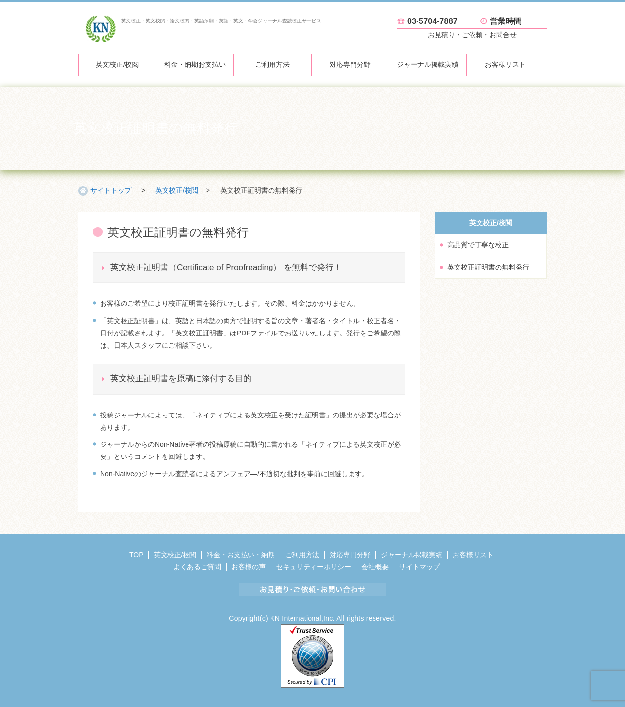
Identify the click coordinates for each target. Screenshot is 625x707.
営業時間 (505, 21)
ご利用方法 (272, 64)
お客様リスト (505, 64)
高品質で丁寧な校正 (478, 245)
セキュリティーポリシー (313, 567)
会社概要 (375, 567)
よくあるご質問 (197, 567)
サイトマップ (419, 567)
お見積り (472, 35)
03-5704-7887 (432, 21)
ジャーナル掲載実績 (427, 64)
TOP (136, 555)
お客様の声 (248, 567)
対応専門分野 (350, 64)
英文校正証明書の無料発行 (488, 267)
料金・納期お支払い (195, 64)
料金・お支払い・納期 (241, 555)
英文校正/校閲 (117, 64)
